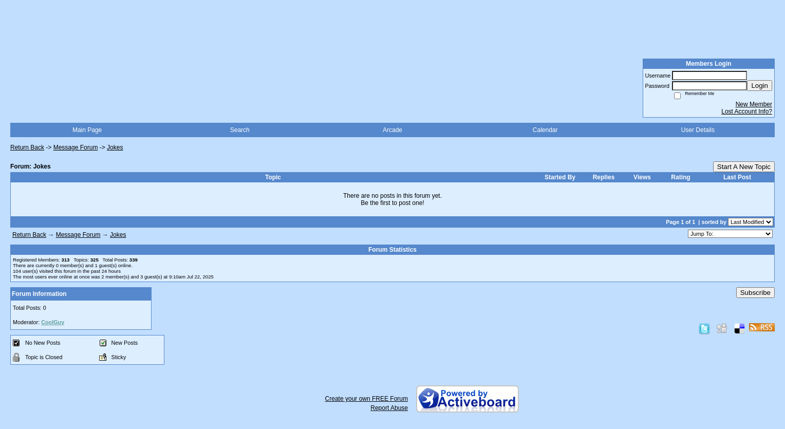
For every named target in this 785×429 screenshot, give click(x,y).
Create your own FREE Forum (366, 398)
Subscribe (755, 292)
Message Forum (75, 147)
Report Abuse (389, 408)
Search (240, 130)
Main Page (87, 130)
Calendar (545, 130)
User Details (698, 130)
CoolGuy (52, 322)
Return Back (27, 147)
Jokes (115, 147)
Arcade (392, 130)
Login (759, 85)
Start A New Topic (744, 167)
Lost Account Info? (746, 111)
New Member (754, 104)
